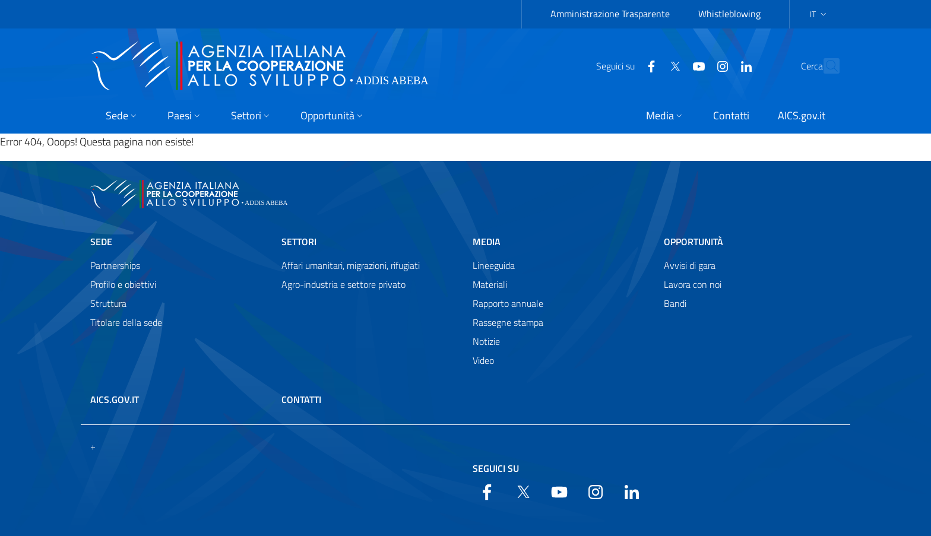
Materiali (490, 284)
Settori (298, 241)
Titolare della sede (126, 322)
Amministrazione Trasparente (610, 14)
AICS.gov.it (114, 399)
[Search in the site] (825, 66)
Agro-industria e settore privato (343, 284)
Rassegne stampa (508, 322)
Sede (101, 241)
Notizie (486, 341)
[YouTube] (673, 65)
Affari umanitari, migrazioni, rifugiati (350, 265)
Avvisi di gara (689, 265)
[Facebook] (625, 65)
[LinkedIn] (720, 65)
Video (483, 360)
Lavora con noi (692, 284)
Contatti (301, 399)
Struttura (108, 303)
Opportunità (693, 241)
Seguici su (496, 468)
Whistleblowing (729, 14)
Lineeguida (494, 265)
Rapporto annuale (508, 303)
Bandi (675, 303)
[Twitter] (649, 65)
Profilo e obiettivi (123, 284)
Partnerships (115, 265)
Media (487, 241)
